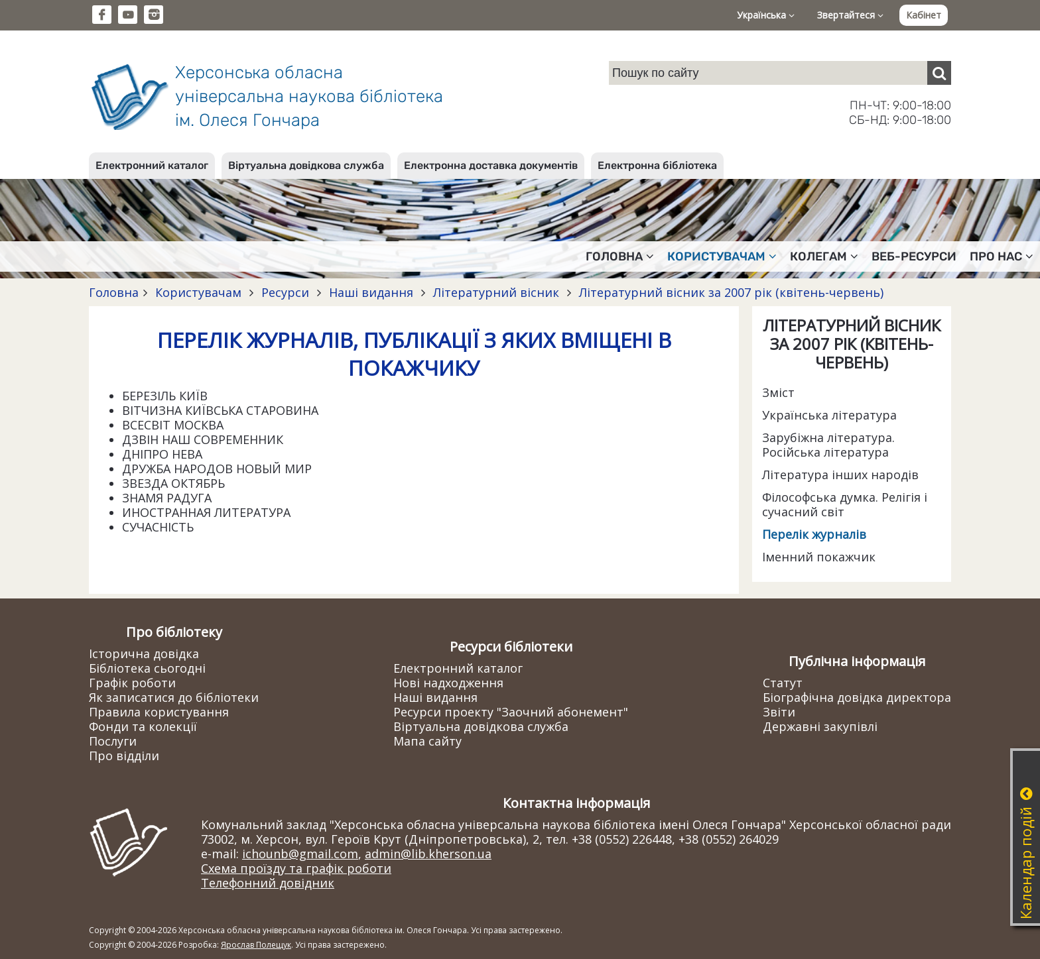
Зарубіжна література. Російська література (828, 444)
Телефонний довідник (267, 883)
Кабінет (923, 15)
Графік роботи (132, 683)
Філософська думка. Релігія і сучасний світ (844, 504)
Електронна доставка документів (491, 165)
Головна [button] (620, 256)
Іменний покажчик (819, 556)
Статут (783, 683)
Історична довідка (144, 653)
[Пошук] (939, 73)
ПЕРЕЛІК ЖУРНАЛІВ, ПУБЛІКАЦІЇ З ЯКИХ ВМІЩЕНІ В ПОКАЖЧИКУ (414, 354)
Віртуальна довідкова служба (306, 165)
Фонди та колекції (143, 726)
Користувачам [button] (722, 256)
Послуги (113, 741)
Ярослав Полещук (256, 944)
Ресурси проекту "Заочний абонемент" (510, 712)
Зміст (778, 392)
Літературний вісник (496, 292)
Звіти (779, 712)
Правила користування (159, 712)
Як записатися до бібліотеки (174, 697)
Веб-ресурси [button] (914, 256)
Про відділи (124, 755)
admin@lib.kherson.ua (428, 854)
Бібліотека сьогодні (147, 668)
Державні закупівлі (820, 726)
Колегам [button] (824, 256)
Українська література (829, 415)
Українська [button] (766, 15)
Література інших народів (840, 474)
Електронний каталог (152, 165)
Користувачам (198, 292)
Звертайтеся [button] (850, 15)
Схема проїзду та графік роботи (296, 868)
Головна (114, 292)
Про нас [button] (1001, 256)
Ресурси (285, 292)
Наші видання (371, 292)
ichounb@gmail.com (300, 854)
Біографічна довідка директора (857, 697)
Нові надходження (448, 683)
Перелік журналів (814, 534)
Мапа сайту (427, 741)
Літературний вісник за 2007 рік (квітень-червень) (729, 292)
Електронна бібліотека (657, 165)
